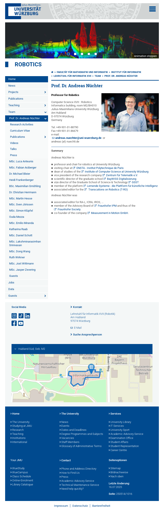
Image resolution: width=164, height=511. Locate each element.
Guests (13, 275)
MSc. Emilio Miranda (21, 223)
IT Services (116, 426)
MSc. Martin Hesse (20, 198)
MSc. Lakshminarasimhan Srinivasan (25, 243)
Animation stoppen (145, 56)
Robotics (28, 64)
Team (11, 111)
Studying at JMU (21, 426)
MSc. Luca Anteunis (21, 161)
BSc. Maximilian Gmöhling (25, 186)
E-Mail (78, 327)
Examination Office (121, 438)
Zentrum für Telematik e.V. (122, 175)
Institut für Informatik (126, 72)
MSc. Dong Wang (19, 251)
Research (17, 430)
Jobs (11, 282)
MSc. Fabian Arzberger (22, 167)
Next (151, 40)
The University (19, 422)
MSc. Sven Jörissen (21, 204)
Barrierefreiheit (101, 505)
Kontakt (77, 307)
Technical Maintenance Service (79, 485)
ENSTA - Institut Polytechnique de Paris (100, 168)
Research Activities (21, 124)
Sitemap (115, 468)
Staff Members (69, 442)
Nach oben (116, 477)
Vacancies (67, 438)
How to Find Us (70, 473)
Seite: (112, 493)
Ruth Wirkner (17, 257)
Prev (12, 40)
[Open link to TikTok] (21, 316)
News (11, 85)
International (18, 442)
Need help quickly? (72, 489)
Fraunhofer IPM (107, 205)
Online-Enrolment (21, 481)
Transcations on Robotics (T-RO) (108, 189)
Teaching (13, 105)
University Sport (119, 430)
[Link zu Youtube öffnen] (21, 323)
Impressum (61, 505)
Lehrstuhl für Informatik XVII (72, 76)
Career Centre (118, 450)
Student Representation (124, 446)
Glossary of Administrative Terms (81, 446)
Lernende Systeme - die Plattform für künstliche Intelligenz (122, 185)
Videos (14, 143)
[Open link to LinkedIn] (28, 316)
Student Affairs (118, 442)
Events (64, 426)
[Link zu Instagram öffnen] (15, 316)
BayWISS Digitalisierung (121, 178)
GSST (135, 182)
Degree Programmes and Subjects (81, 434)
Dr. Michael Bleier (19, 173)
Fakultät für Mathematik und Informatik (82, 72)
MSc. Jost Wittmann (21, 263)
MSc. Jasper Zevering (22, 269)
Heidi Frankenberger (21, 179)
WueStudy (17, 468)
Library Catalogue (21, 485)
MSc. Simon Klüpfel (21, 210)
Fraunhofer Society (69, 209)
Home (12, 79)
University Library (120, 422)
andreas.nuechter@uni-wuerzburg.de (78, 137)
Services (115, 414)
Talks (13, 149)
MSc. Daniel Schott (20, 235)
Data (11, 289)
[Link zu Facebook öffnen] (15, 323)
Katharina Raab (18, 229)
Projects (13, 92)
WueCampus (19, 473)
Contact (65, 461)
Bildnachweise (118, 473)
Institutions (18, 438)
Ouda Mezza (16, 216)
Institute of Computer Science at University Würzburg (116, 171)
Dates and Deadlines (73, 430)
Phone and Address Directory (78, 469)
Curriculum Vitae (20, 130)
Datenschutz (80, 505)
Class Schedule (20, 477)
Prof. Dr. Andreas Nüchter (24, 118)
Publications (15, 98)
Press (13, 155)
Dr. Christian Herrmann (22, 192)
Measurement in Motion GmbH (109, 213)
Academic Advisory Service (126, 434)
